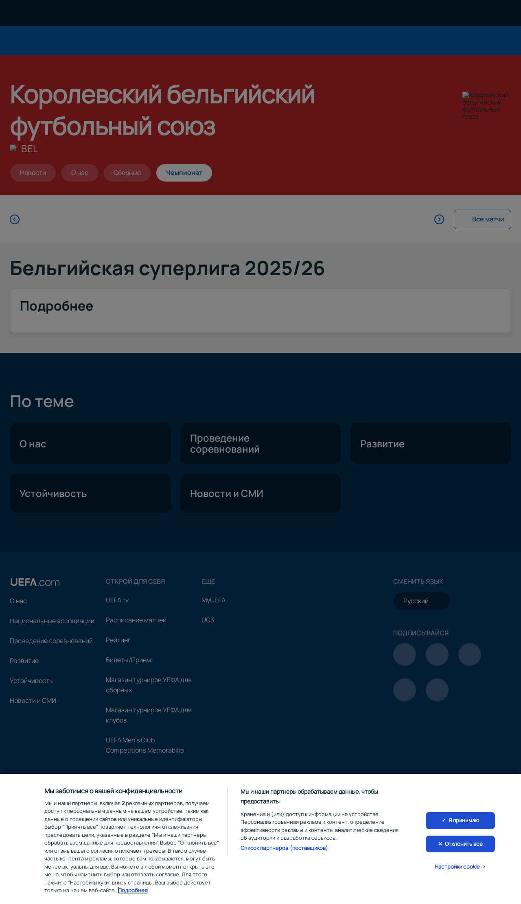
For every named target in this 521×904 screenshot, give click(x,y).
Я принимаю (464, 821)
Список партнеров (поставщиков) (284, 849)
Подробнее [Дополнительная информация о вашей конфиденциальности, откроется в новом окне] (133, 892)
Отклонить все (464, 845)
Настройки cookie (457, 868)
